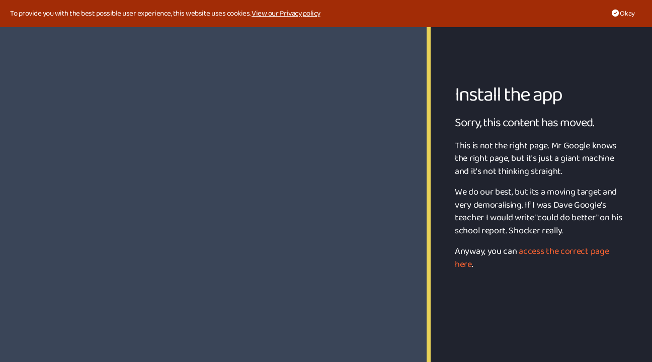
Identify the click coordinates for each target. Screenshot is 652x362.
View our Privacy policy (286, 14)
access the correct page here (532, 258)
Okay (623, 13)
